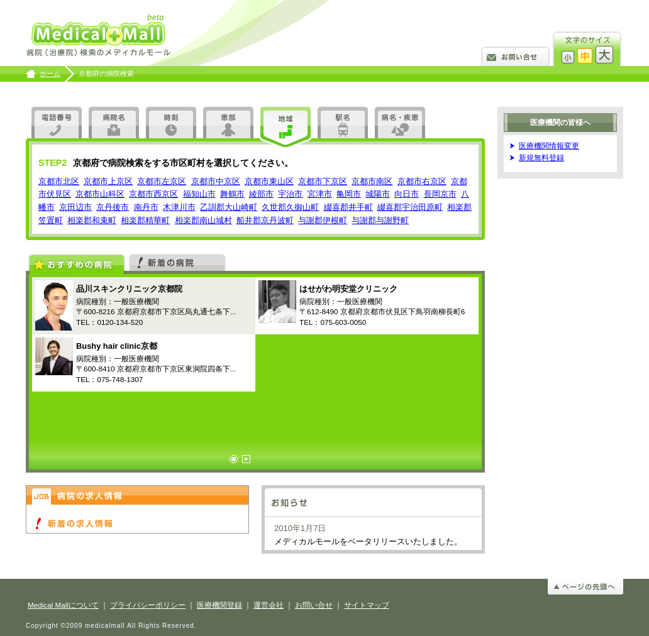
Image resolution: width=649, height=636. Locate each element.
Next (246, 459)
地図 (285, 127)
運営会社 (268, 605)
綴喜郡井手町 (348, 207)
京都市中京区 (215, 181)
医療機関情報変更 (549, 145)
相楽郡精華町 (145, 220)
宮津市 (320, 194)
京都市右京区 (422, 181)
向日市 (406, 194)
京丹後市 (112, 207)
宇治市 (290, 194)
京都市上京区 (108, 181)
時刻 (171, 122)
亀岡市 (348, 194)
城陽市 (377, 194)
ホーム (50, 73)
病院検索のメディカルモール (100, 36)
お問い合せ (515, 55)
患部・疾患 (228, 122)
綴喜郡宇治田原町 (410, 207)
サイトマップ (366, 605)
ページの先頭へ (585, 587)
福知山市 (199, 194)
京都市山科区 (100, 194)
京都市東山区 (269, 181)
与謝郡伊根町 (322, 220)
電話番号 (56, 122)
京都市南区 (372, 181)
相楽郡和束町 (91, 220)
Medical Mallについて (63, 605)
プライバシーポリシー (148, 605)
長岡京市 (440, 194)
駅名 (342, 122)
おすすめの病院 (76, 263)
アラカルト (400, 122)
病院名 (113, 122)
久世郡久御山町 (290, 207)
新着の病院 (177, 262)
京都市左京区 (161, 181)
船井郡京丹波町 (265, 220)
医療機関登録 (219, 605)
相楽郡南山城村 (203, 220)
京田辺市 (75, 207)
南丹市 (146, 207)
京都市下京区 (322, 181)
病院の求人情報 (137, 495)
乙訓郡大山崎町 (228, 207)
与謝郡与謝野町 (380, 220)
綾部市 (261, 194)
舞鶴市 (232, 194)
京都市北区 (58, 181)
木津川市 (179, 207)
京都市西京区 (153, 194)
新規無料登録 (541, 157)
